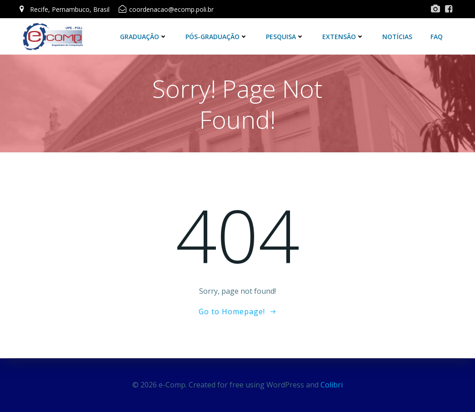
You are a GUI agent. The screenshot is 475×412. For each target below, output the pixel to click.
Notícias (398, 36)
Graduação (144, 36)
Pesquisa (285, 36)
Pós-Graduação (217, 36)
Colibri (331, 385)
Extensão (344, 36)
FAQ (437, 36)
